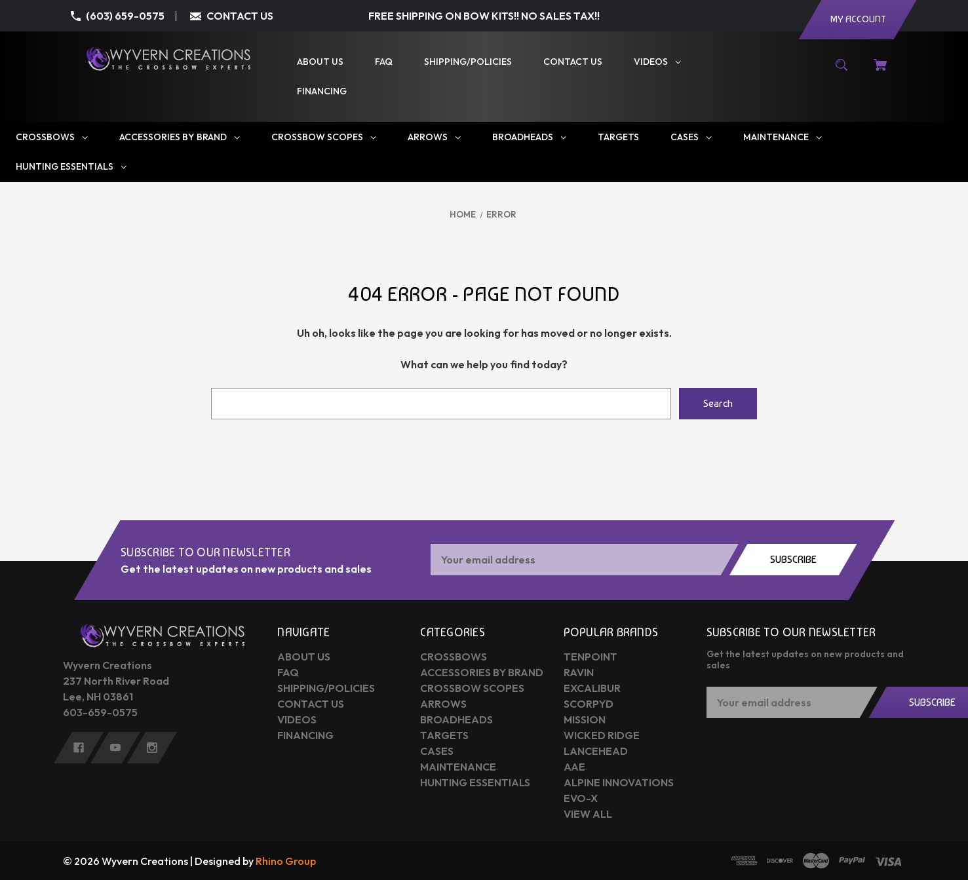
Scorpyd (588, 703)
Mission (585, 719)
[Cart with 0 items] (880, 71)
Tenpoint (590, 656)
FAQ (288, 672)
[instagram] (152, 747)
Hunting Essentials (475, 782)
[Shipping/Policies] (468, 62)
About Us (303, 656)
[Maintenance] (782, 137)
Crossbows (453, 656)
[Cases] (691, 137)
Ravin (579, 672)
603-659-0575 (100, 712)
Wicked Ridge (602, 735)
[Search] (842, 71)
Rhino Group (286, 861)
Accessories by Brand (481, 672)
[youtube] (115, 747)
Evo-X (581, 798)
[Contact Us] (573, 62)
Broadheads (456, 719)
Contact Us (310, 703)
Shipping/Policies (326, 688)
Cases (437, 750)
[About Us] (320, 62)
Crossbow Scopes (472, 688)
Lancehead (596, 750)
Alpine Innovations (619, 782)
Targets (444, 735)
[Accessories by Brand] (179, 137)
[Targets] (618, 137)
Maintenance (458, 766)
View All (588, 813)
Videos (297, 719)
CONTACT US (239, 15)
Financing (305, 735)
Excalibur (592, 688)
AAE (574, 766)
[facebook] (79, 747)
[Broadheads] (529, 137)
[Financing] (322, 91)
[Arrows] (434, 137)
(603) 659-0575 (125, 15)
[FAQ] (384, 62)
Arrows (443, 703)
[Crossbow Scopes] (323, 137)
